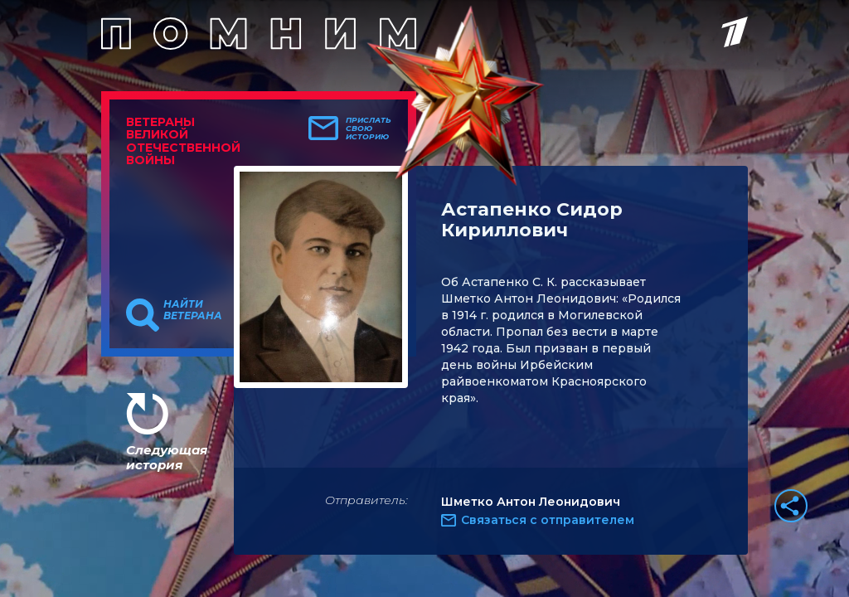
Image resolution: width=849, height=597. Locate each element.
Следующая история (166, 457)
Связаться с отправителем (547, 519)
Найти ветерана (192, 310)
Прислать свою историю (368, 128)
